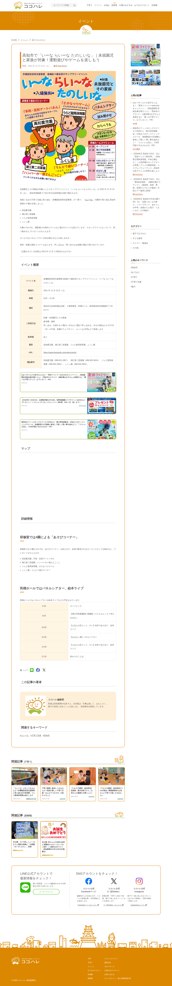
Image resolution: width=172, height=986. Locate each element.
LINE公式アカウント (112, 970)
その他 (135, 248)
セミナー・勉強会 (140, 243)
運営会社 (107, 962)
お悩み (107, 5)
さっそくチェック (46, 892)
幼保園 (154, 5)
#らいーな (24, 735)
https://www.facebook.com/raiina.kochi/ (59, 352)
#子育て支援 (35, 735)
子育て (89, 5)
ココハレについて (111, 959)
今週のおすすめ (125, 5)
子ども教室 (137, 238)
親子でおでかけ (139, 233)
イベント (98, 5)
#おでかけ (135, 272)
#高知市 (46, 735)
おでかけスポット (142, 5)
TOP (89, 959)
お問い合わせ (109, 974)
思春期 (114, 5)
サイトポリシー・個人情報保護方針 (117, 978)
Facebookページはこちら (87, 905)
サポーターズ (109, 966)
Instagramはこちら (138, 905)
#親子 (133, 287)
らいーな (89, 200)
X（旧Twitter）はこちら (112, 905)
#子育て (134, 277)
